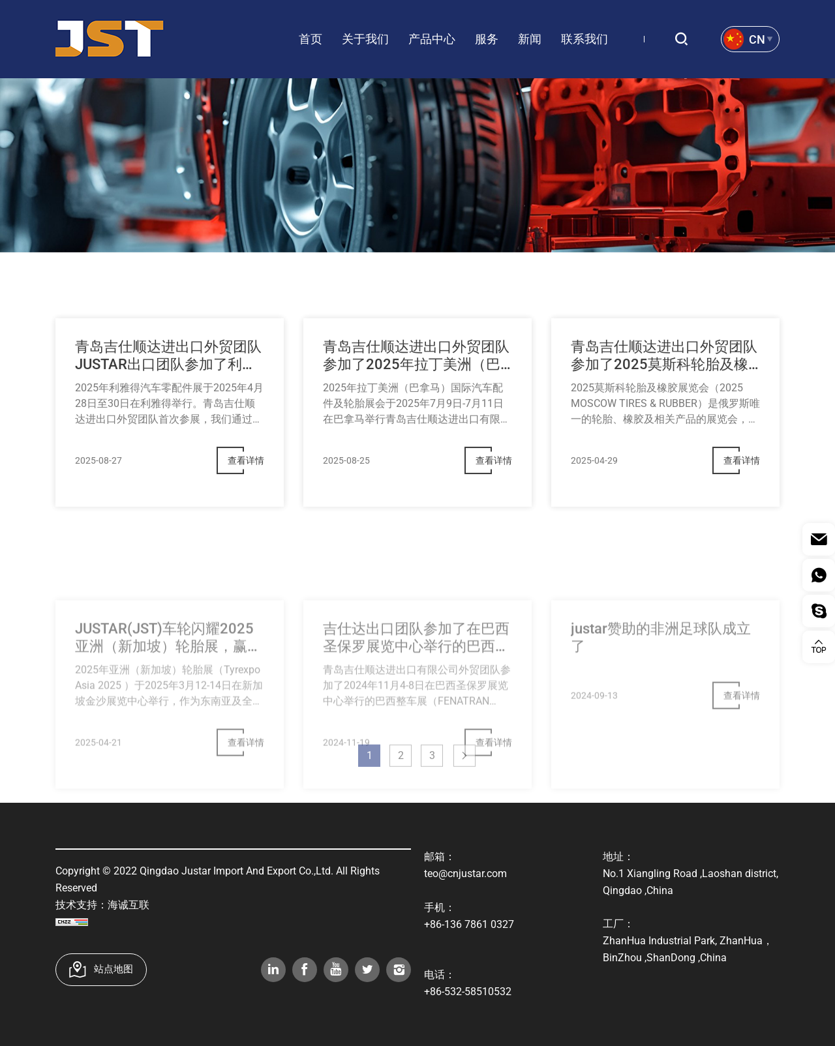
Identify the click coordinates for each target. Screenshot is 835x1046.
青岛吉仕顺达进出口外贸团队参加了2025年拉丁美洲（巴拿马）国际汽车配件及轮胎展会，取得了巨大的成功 (416, 373)
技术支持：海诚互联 (102, 905)
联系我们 (584, 39)
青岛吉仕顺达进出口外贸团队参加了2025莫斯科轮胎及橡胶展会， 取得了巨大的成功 (664, 373)
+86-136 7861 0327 (469, 924)
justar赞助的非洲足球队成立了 (661, 682)
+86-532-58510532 (467, 991)
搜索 (686, 39)
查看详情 (246, 477)
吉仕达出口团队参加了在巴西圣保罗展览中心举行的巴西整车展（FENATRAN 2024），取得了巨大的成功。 (416, 682)
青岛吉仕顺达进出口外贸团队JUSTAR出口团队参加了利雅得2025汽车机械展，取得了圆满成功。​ (168, 373)
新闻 (529, 39)
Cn (757, 39)
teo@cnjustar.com (465, 873)
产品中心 (431, 39)
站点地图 (113, 969)
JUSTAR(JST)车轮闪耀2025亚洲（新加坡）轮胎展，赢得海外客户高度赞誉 (168, 682)
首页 (310, 39)
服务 (486, 39)
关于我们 (365, 39)
